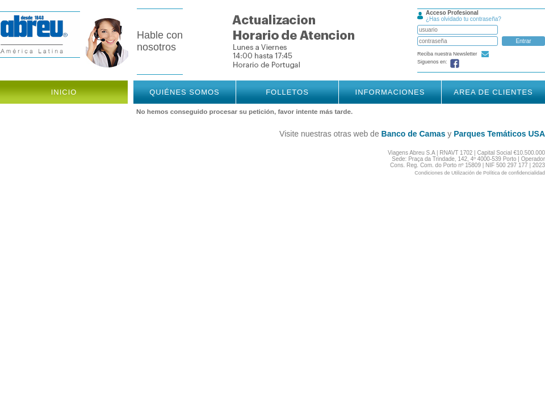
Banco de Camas (414, 133)
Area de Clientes (493, 92)
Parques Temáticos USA (499, 133)
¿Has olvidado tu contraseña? (463, 19)
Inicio (64, 92)
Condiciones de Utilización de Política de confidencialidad (479, 173)
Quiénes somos (184, 92)
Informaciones (390, 92)
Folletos (287, 92)
